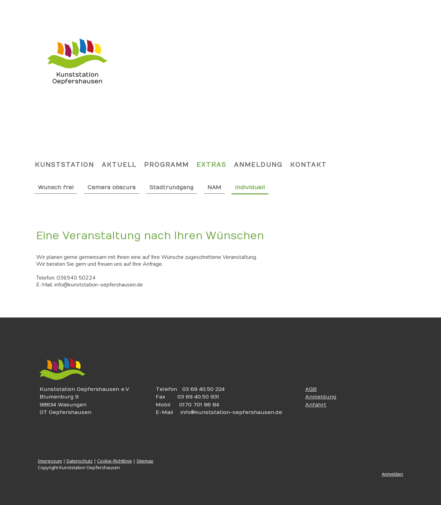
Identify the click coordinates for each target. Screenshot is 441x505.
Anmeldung (258, 165)
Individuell (250, 187)
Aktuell (119, 165)
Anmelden (392, 474)
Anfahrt (315, 405)
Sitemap (144, 461)
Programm (166, 165)
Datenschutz (79, 461)
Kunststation (64, 165)
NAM (214, 187)
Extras (211, 165)
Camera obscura (112, 187)
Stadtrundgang (172, 187)
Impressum (50, 461)
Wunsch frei (56, 187)
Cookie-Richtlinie (114, 461)
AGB (311, 389)
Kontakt (308, 165)
